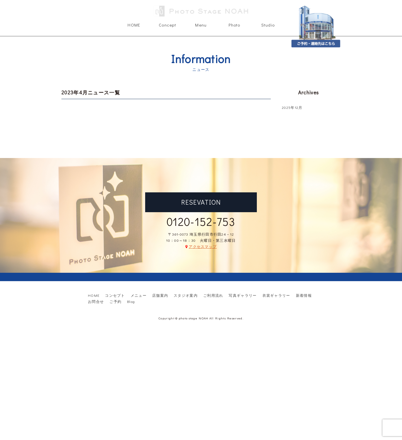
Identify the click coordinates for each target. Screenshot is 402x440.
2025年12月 (292, 107)
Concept (167, 25)
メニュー (139, 295)
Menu (201, 25)
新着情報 (304, 295)
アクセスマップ (203, 246)
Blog (131, 301)
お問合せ (96, 301)
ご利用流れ (213, 295)
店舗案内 (160, 295)
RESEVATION (201, 202)
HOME (134, 25)
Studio (268, 25)
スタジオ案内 (186, 295)
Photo (234, 25)
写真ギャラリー (243, 295)
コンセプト (115, 295)
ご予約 (115, 301)
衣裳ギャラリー (276, 295)
